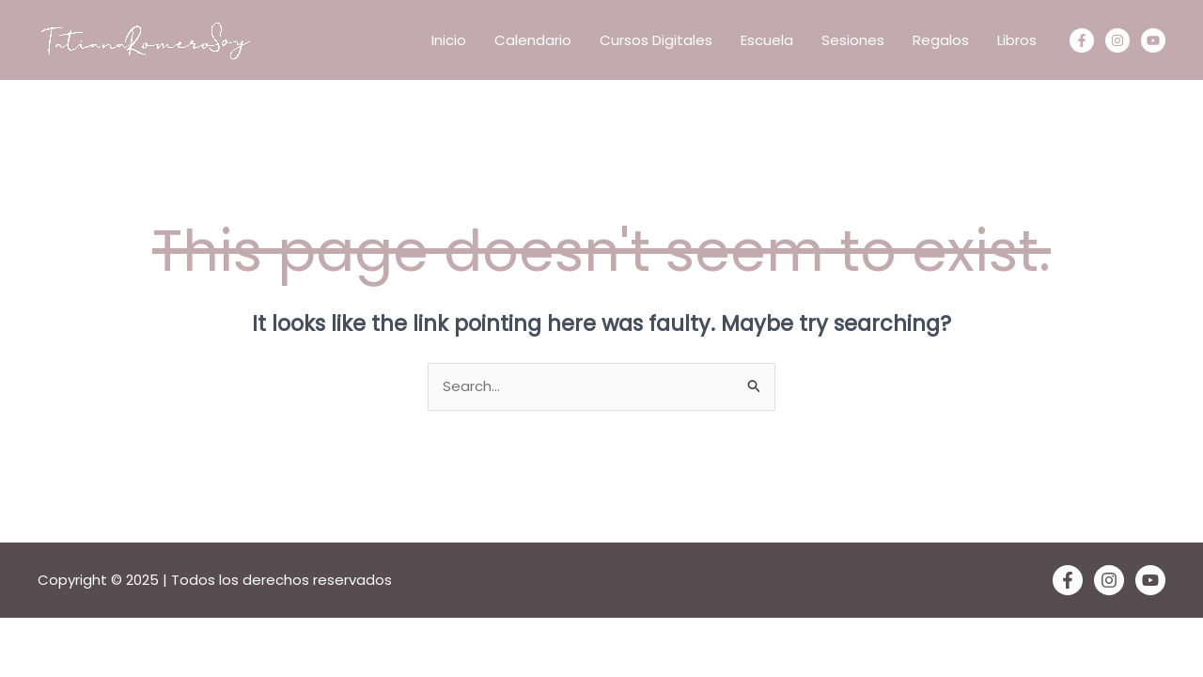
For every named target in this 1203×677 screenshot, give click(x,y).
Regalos (941, 40)
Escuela (767, 40)
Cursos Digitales (656, 40)
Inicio (448, 40)
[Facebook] (1082, 40)
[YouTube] (1150, 580)
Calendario (532, 40)
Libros (1017, 40)
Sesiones (852, 40)
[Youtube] (1153, 40)
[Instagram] (1117, 40)
